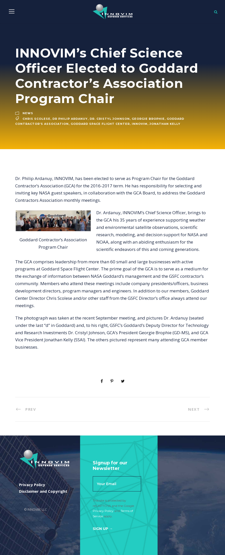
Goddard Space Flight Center (100, 124)
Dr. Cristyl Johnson (110, 119)
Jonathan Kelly (164, 124)
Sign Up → (103, 528)
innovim (139, 124)
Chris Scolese (36, 119)
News (28, 113)
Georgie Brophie (148, 119)
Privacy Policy (103, 511)
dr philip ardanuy (70, 119)
